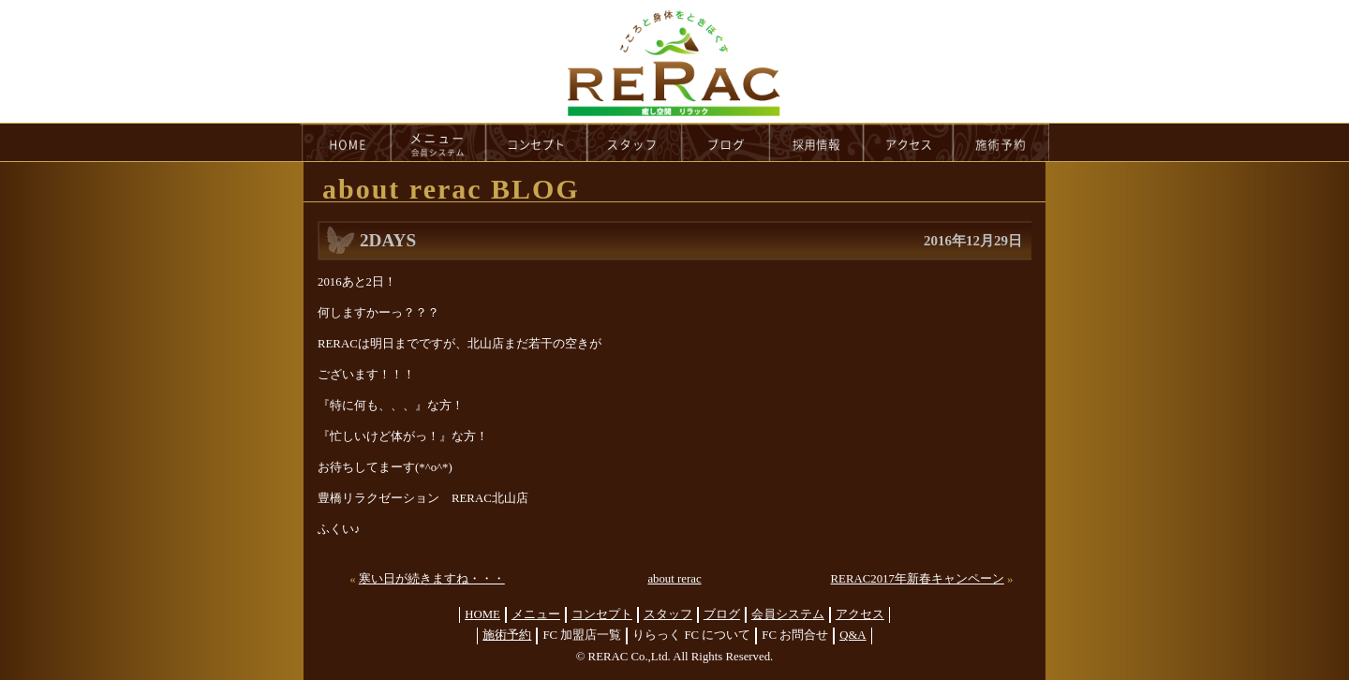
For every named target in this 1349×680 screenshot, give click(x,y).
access (909, 142)
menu (438, 142)
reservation (1001, 142)
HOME (346, 142)
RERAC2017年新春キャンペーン (917, 578)
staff (634, 142)
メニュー (535, 614)
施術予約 (506, 635)
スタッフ (668, 614)
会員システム (787, 614)
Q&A (852, 635)
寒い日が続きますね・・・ (432, 578)
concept (536, 142)
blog (726, 142)
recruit (817, 142)
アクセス (860, 614)
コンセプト (601, 614)
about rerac (674, 578)
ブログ (722, 614)
